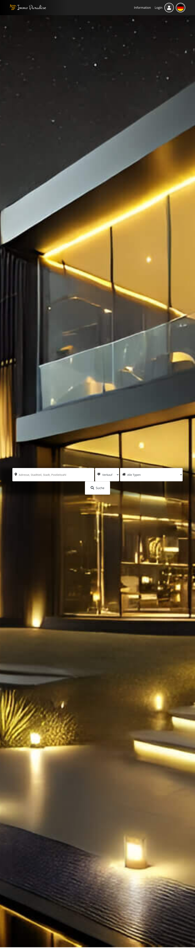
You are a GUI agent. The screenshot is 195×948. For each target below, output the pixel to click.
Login (158, 8)
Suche (97, 488)
